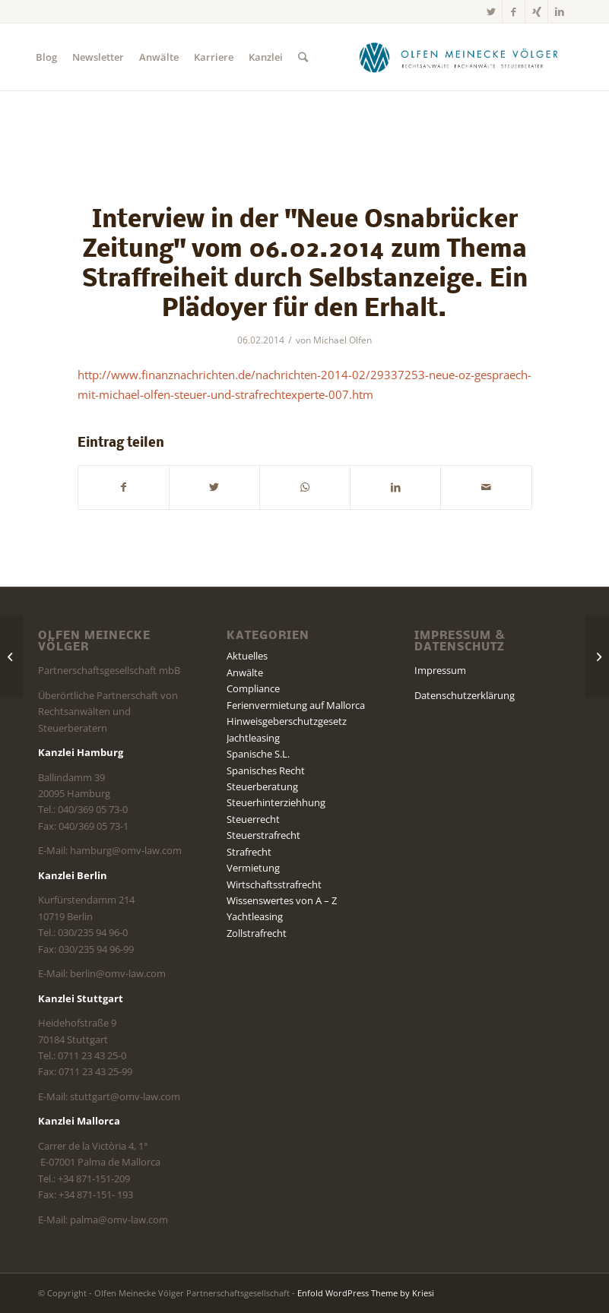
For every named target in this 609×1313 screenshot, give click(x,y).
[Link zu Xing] (536, 11)
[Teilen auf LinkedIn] (395, 487)
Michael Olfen (342, 340)
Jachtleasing (253, 738)
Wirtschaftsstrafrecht (274, 884)
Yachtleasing (255, 916)
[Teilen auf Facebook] (123, 487)
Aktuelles (247, 656)
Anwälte (245, 672)
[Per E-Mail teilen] (486, 487)
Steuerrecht (253, 819)
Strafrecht (249, 852)
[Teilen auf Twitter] (214, 487)
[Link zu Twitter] (491, 11)
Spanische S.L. (258, 754)
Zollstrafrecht (257, 933)
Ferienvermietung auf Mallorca (296, 705)
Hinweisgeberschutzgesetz (287, 721)
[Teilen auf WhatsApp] (305, 487)
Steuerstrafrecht (263, 835)
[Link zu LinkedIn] (559, 11)
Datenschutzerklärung (464, 695)
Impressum (440, 670)
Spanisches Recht (266, 770)
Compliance (253, 688)
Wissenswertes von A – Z (282, 900)
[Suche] (303, 57)
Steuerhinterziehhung (276, 802)
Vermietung (253, 868)
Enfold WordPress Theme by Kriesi (365, 1293)
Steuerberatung (262, 786)
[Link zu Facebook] (514, 11)
